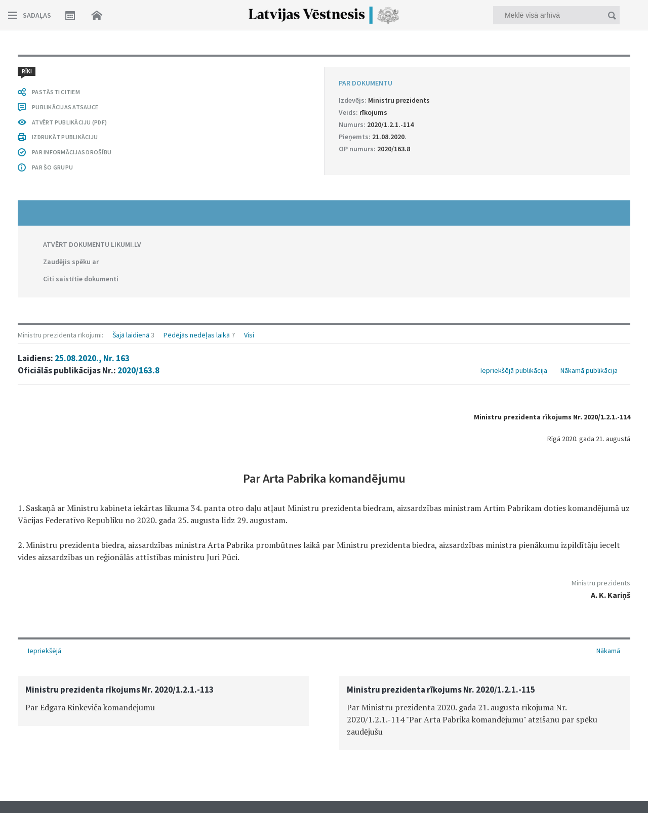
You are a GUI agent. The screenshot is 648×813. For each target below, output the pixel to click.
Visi (249, 334)
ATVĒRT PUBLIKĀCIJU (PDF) (69, 122)
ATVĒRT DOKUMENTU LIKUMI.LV (92, 244)
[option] (163, 701)
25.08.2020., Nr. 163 (92, 358)
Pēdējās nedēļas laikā (197, 334)
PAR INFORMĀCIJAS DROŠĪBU (71, 152)
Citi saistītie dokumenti (80, 278)
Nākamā (608, 650)
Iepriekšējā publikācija (513, 370)
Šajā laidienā (130, 334)
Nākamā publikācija (589, 370)
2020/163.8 (138, 370)
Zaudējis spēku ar (71, 261)
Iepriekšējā (44, 650)
